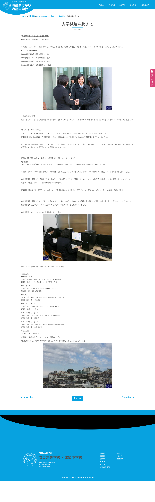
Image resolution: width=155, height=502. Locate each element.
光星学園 (39, 67)
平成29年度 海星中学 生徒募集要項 (36, 40)
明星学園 (39, 63)
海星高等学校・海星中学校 (60, 477)
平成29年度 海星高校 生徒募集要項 (36, 36)
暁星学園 (39, 55)
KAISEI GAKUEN (77, 498)
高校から (77, 418)
